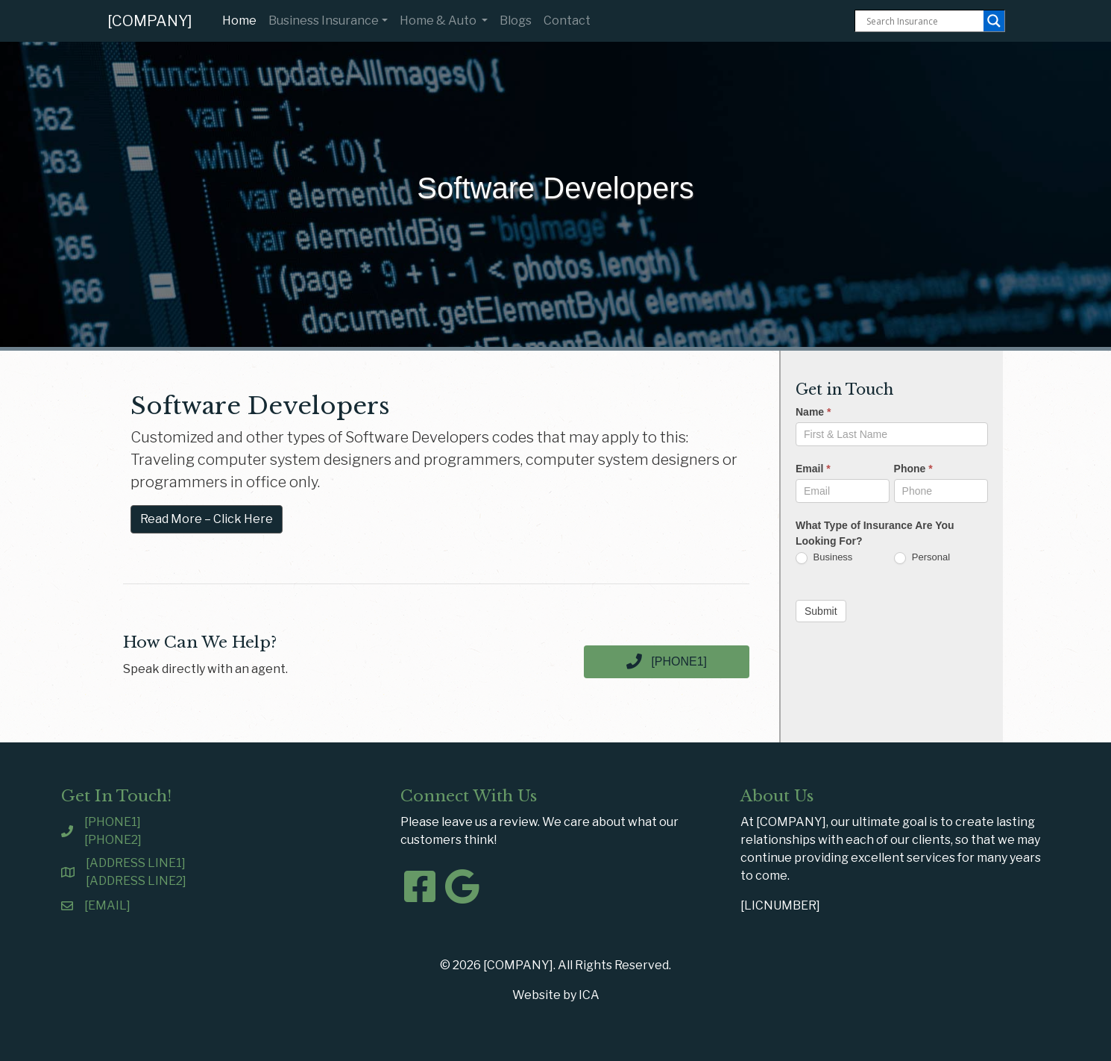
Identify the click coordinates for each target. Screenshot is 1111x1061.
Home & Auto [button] (439, 20)
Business (824, 557)
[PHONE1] (112, 822)
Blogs (516, 20)
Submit (821, 611)
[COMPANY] (149, 21)
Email (813, 469)
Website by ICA (555, 995)
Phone (913, 469)
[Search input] (923, 20)
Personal (922, 557)
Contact (567, 20)
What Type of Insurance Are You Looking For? (875, 533)
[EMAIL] (107, 905)
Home (242, 19)
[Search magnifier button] (993, 20)
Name (813, 412)
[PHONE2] (113, 840)
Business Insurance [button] (323, 20)
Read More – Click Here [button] (206, 519)
